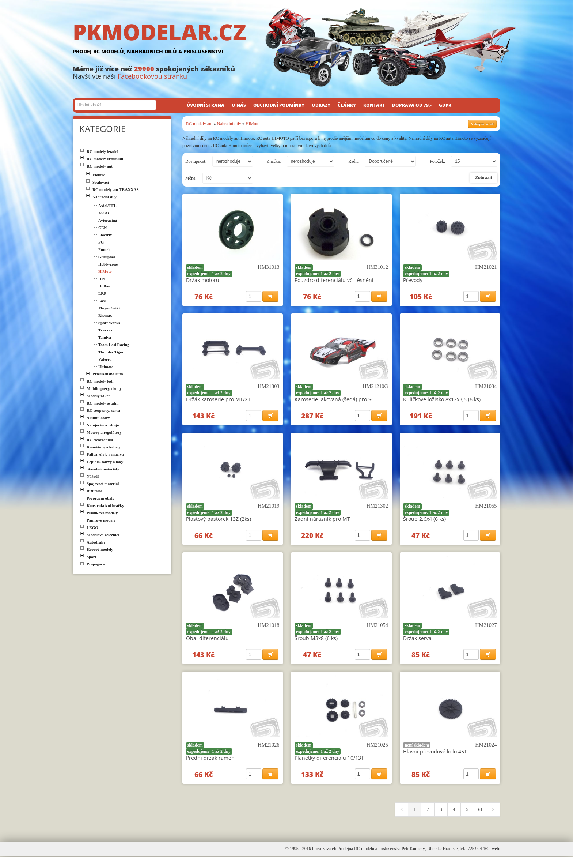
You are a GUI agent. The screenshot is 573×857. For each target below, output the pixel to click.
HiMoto (252, 123)
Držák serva (417, 638)
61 (480, 810)
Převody (412, 280)
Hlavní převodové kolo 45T (435, 752)
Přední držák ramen (210, 758)
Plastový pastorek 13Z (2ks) (218, 519)
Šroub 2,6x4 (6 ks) (424, 519)
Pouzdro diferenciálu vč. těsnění (334, 280)
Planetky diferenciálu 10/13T (329, 758)
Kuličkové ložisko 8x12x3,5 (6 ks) (442, 399)
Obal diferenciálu (207, 638)
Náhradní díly (229, 123)
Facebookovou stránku (152, 76)
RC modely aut (199, 123)
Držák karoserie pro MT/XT (218, 399)
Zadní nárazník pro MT (322, 519)
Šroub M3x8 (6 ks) (316, 638)
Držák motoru (202, 280)
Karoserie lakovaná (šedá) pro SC (335, 399)
